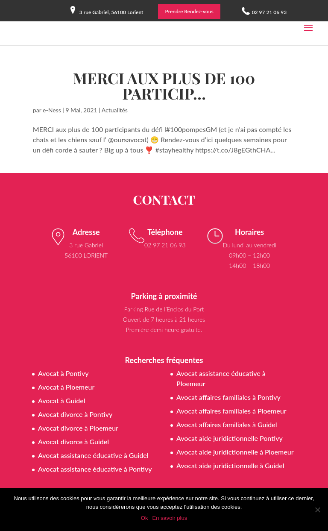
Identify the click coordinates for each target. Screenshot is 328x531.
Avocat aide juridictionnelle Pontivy (229, 438)
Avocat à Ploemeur (66, 387)
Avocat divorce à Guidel (73, 441)
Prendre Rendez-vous (189, 11)
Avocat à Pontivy (63, 373)
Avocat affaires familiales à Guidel (226, 424)
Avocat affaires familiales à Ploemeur (231, 411)
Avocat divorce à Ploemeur (78, 428)
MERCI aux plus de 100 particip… (164, 85)
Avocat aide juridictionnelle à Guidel (230, 465)
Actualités (115, 110)
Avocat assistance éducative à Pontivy (95, 469)
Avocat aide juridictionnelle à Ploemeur (235, 452)
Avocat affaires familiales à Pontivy (228, 397)
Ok (144, 518)
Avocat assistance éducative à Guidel (93, 455)
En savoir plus (169, 518)
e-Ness (52, 110)
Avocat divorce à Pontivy (75, 414)
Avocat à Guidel (61, 400)
